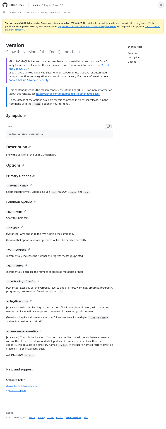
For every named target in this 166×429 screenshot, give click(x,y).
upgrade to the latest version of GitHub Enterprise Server (87, 26)
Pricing (59, 417)
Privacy (41, 417)
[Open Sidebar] (3, 12)
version (67, 12)
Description (18, 146)
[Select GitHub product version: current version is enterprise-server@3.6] (49, 5)
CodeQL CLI (31, 12)
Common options (21, 202)
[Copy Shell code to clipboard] (108, 126)
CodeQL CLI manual (50, 12)
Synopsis (16, 115)
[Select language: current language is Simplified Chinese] (161, 4)
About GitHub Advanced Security (29, 80)
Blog (86, 417)
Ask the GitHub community (21, 385)
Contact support (16, 390)
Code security (14, 12)
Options (15, 165)
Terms (32, 417)
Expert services (73, 417)
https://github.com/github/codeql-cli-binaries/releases (68, 93)
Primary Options (20, 176)
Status (50, 417)
